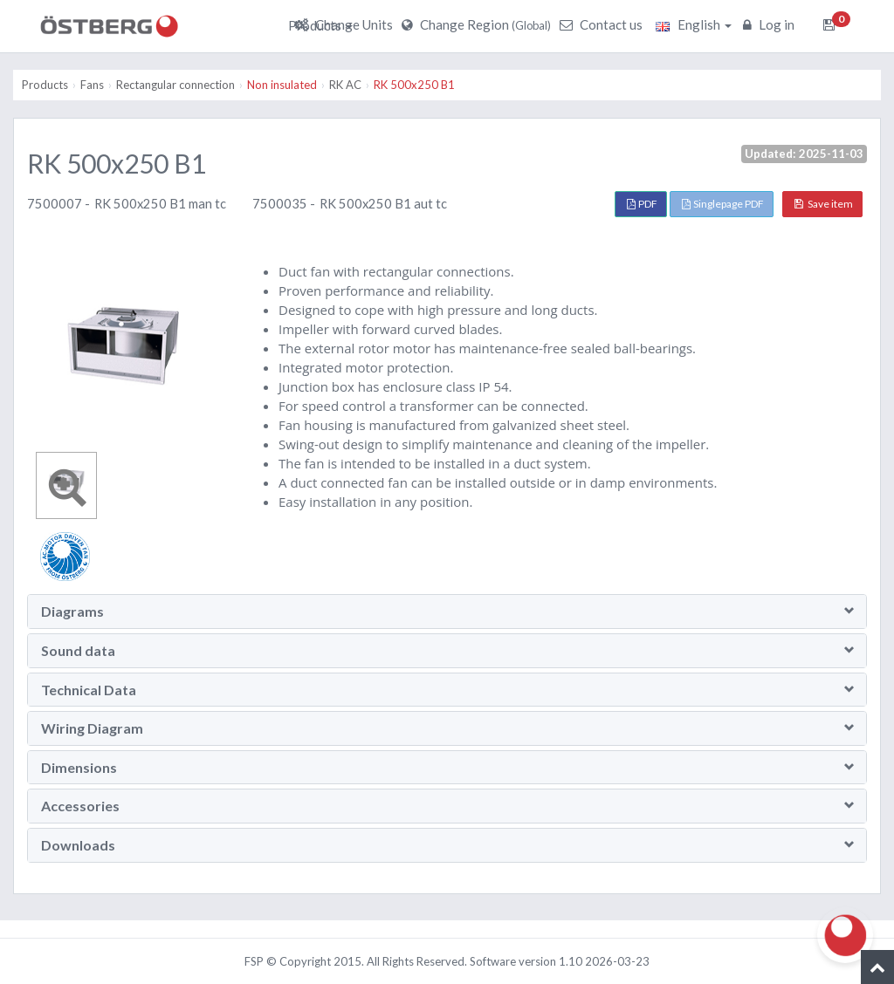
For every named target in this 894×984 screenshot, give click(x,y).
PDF (642, 203)
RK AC (345, 85)
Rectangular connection (175, 85)
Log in (770, 24)
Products (320, 25)
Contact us (603, 24)
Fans (92, 85)
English (694, 24)
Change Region (478, 24)
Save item (823, 203)
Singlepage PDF (723, 203)
